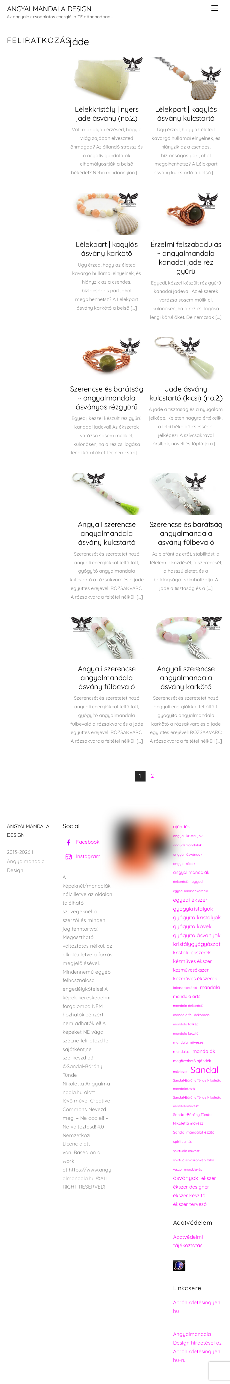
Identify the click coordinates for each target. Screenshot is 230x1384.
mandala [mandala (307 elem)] (210, 987)
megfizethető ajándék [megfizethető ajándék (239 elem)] (192, 1061)
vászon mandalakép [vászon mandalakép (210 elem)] (187, 1169)
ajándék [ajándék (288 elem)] (181, 826)
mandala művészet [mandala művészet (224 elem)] (189, 1042)
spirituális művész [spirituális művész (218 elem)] (186, 1151)
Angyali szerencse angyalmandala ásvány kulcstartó (107, 533)
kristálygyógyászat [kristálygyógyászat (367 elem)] (196, 943)
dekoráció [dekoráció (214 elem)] (181, 882)
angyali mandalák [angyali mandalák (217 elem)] (187, 845)
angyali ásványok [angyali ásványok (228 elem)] (187, 854)
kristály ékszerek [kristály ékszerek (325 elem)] (192, 952)
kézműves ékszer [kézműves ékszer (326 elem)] (192, 961)
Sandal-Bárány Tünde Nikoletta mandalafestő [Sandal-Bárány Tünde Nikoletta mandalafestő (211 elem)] (197, 1084)
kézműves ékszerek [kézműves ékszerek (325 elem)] (195, 978)
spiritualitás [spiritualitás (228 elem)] (183, 1141)
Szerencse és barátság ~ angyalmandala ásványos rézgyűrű (106, 397)
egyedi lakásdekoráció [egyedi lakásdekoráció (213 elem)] (190, 891)
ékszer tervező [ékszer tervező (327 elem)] (190, 1204)
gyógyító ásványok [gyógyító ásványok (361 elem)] (197, 935)
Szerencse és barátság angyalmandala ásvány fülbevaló (186, 533)
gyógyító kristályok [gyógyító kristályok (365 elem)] (197, 917)
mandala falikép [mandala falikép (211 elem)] (186, 1024)
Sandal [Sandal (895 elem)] (204, 1069)
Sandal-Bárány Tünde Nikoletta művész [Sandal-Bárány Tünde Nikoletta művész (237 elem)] (192, 1118)
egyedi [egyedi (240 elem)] (198, 881)
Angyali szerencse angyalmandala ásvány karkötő (186, 677)
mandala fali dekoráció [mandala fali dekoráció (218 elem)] (191, 1015)
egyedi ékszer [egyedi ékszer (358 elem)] (190, 899)
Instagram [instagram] (82, 856)
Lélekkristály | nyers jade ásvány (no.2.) (106, 114)
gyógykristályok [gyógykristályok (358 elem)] (193, 908)
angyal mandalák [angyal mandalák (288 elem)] (191, 872)
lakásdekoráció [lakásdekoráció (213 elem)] (185, 988)
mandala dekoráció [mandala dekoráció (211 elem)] (188, 1006)
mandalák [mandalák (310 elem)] (204, 1051)
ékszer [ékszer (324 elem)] (208, 1178)
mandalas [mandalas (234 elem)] (181, 1051)
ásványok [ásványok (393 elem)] (185, 1177)
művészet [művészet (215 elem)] (180, 1072)
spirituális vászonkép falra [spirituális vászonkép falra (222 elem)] (193, 1160)
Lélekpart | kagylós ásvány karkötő (106, 249)
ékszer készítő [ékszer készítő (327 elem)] (189, 1195)
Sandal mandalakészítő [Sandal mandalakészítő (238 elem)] (193, 1132)
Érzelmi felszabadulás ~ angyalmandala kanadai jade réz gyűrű (186, 258)
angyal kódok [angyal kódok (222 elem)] (184, 863)
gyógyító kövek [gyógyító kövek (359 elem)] (192, 926)
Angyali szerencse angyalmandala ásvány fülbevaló (107, 677)
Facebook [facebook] (81, 842)
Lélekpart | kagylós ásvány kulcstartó (186, 114)
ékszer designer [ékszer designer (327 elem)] (191, 1186)
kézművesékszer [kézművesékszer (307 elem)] (191, 970)
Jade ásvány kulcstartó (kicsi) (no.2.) (186, 393)
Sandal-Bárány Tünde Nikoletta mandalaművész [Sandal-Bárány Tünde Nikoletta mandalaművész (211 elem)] (197, 1101)
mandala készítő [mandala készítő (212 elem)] (186, 1033)
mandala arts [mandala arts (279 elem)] (186, 996)
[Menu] (215, 8)
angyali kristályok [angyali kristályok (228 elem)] (187, 836)
